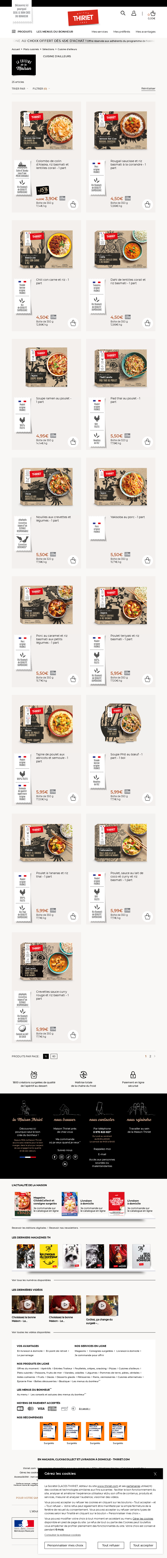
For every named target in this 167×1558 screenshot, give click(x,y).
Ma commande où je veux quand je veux (65, 1141)
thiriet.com (29, 1468)
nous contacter (102, 1120)
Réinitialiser (148, 88)
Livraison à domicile (127, 1351)
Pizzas (112, 1368)
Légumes (92, 1372)
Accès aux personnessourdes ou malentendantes (102, 1163)
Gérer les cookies (143, 1518)
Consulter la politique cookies (62, 1534)
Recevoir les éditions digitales (29, 1228)
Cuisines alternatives (130, 1377)
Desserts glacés (66, 1377)
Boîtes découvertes (45, 1381)
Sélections (48, 49)
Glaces (50, 1377)
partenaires (133, 1486)
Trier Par (18, 88)
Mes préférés (121, 31)
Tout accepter (143, 1545)
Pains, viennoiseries (104, 1377)
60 (53, 1056)
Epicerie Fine (24, 1381)
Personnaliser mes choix (65, 1545)
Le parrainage (25, 1355)
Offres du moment (28, 1368)
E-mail (102, 1154)
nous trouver (65, 1120)
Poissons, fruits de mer (48, 1372)
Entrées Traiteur (63, 1368)
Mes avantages (145, 31)
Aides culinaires (26, 1377)
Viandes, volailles (74, 1372)
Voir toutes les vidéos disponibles (31, 1332)
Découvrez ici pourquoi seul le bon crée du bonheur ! (27, 1132)
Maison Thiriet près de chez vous (64, 1130)
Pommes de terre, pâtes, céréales (120, 1372)
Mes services (100, 31)
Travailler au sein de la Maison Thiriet (139, 1130)
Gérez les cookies (30, 1472)
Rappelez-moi (102, 1148)
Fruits (41, 1377)
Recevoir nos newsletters (63, 1228)
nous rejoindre (139, 1120)
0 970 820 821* (102, 1132)
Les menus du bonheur (55, 31)
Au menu (22, 1394)
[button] (133, 14)
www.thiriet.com (107, 1486)
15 (46, 1056)
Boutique (64, 1381)
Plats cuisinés (31, 49)
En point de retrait (56, 1351)
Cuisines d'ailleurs (129, 1368)
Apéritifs (46, 1368)
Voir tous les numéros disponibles (31, 1280)
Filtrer (40, 88)
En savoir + (84, 1408)
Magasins (80, 1351)
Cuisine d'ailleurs (67, 49)
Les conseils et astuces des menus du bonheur (58, 1394)
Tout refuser (111, 1545)
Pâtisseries (84, 1377)
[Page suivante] (154, 1056)
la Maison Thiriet (28, 1120)
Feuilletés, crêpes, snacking (91, 1368)
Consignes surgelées (101, 1351)
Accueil (16, 49)
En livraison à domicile (30, 1351)
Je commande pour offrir (89, 1355)
